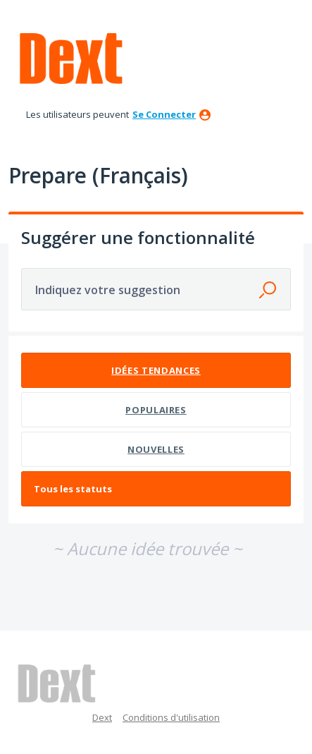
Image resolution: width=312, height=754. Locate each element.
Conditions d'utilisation (171, 717)
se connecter (164, 114)
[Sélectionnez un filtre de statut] (157, 489)
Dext (102, 717)
